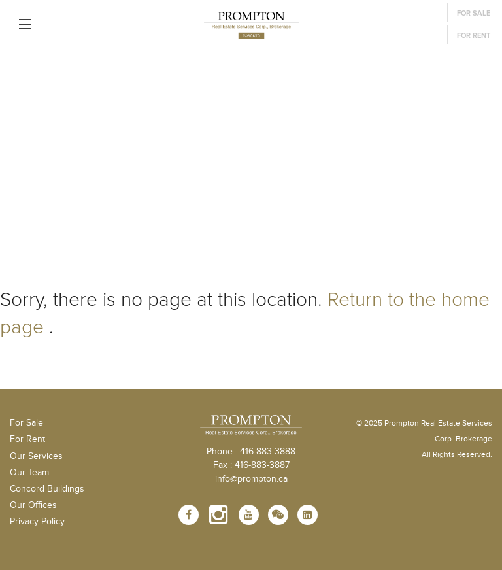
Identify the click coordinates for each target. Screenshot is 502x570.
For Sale (473, 13)
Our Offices (33, 505)
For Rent (473, 35)
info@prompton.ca (251, 479)
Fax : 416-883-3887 (251, 465)
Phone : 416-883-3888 (251, 451)
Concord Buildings (47, 489)
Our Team (29, 472)
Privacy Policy (37, 521)
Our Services (36, 456)
